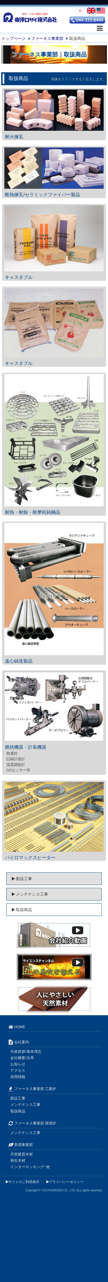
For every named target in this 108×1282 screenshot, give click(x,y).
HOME (18, 1027)
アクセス (17, 1070)
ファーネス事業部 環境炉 (31, 1123)
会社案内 (18, 1042)
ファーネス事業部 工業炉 (31, 1089)
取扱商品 (17, 1111)
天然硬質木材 (21, 1154)
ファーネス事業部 (47, 38)
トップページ (13, 38)
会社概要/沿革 (22, 1058)
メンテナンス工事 (27, 894)
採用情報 (17, 1077)
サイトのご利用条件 (22, 1182)
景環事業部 (21, 1145)
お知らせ (17, 1064)
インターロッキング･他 (30, 1167)
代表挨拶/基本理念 (25, 1051)
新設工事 (19, 878)
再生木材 (17, 1160)
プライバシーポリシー (65, 1182)
